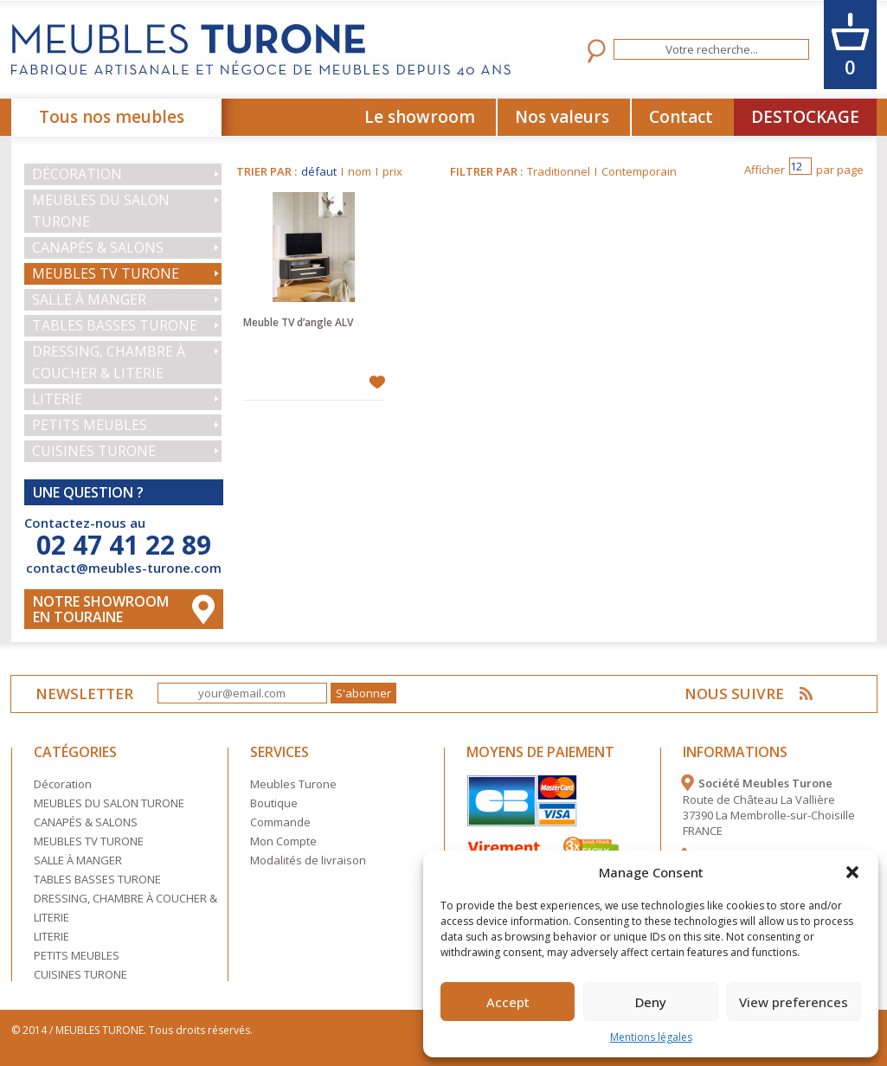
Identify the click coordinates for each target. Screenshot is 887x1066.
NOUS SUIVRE (734, 693)
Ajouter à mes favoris (377, 382)
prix (392, 171)
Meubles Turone (293, 784)
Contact (681, 117)
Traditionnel (558, 171)
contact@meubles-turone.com (124, 567)
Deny (650, 1002)
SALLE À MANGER (89, 299)
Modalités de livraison (308, 860)
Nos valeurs (562, 117)
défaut (319, 171)
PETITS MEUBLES (89, 424)
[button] (852, 872)
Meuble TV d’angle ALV (298, 322)
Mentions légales (651, 1037)
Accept (508, 1002)
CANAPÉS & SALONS (98, 247)
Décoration (77, 173)
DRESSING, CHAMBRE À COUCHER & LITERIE (108, 362)
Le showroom (419, 117)
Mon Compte (283, 841)
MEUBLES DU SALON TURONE (101, 210)
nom (359, 171)
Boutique (274, 803)
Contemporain (639, 171)
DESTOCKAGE (805, 117)
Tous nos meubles (111, 117)
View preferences (793, 1002)
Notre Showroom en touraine (101, 609)
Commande (280, 822)
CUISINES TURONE (94, 450)
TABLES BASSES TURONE (114, 325)
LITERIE (57, 398)
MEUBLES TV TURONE (105, 273)
